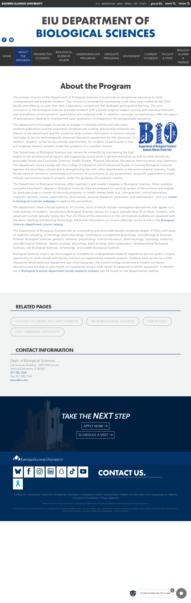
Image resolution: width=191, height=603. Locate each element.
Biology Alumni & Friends (183, 56)
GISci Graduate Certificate (37, 332)
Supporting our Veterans (164, 494)
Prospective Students (43, 56)
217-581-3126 (18, 372)
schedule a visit (95, 435)
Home (7, 56)
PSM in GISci (157, 321)
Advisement (131, 56)
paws (120, 3)
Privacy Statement (110, 497)
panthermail (108, 3)
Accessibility (33, 494)
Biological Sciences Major (64, 56)
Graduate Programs (111, 56)
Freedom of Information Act (134, 494)
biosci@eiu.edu (19, 380)
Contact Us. (122, 473)
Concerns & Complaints (85, 497)
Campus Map (111, 494)
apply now (95, 426)
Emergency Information (67, 494)
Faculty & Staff (167, 56)
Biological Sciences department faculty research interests (60, 271)
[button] (181, 593)
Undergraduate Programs (88, 56)
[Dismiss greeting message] (172, 590)
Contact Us (19, 494)
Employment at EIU (92, 494)
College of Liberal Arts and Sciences (46, 321)
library (128, 3)
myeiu (143, 3)
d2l (135, 3)
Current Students (151, 56)
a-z (97, 3)
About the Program (23, 56)
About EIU (47, 494)
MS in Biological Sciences (112, 321)
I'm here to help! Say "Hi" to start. (155, 593)
